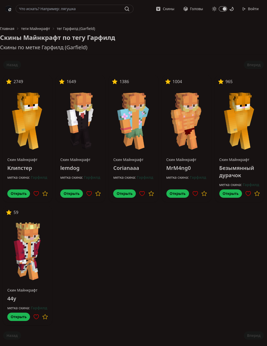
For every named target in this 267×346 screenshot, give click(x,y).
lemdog (70, 167)
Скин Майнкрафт (22, 159)
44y (11, 298)
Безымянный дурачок (236, 171)
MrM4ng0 (178, 167)
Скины (165, 8)
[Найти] (127, 9)
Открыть (19, 193)
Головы (193, 8)
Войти (250, 8)
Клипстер (19, 167)
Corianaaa (126, 167)
